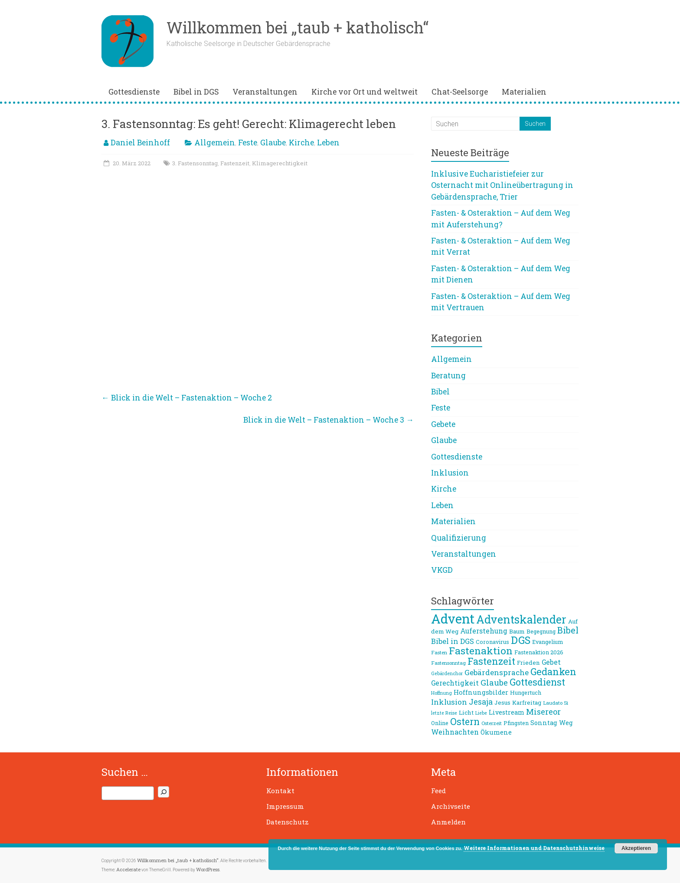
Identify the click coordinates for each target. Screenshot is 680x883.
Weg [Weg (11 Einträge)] (566, 723)
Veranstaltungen (265, 92)
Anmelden (448, 821)
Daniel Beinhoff (140, 143)
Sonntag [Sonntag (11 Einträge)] (543, 723)
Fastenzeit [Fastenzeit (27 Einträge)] (491, 661)
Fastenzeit (234, 163)
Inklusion (450, 473)
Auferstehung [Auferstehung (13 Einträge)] (483, 631)
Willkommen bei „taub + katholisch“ (297, 27)
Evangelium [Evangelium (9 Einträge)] (547, 641)
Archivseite (450, 806)
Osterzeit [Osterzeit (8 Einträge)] (491, 723)
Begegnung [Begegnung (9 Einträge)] (541, 631)
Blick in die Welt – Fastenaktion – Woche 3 (328, 420)
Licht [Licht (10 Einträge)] (466, 712)
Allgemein (214, 143)
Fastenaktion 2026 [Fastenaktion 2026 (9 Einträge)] (538, 652)
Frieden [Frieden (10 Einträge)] (528, 662)
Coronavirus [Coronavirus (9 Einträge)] (492, 641)
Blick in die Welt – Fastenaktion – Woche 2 (186, 398)
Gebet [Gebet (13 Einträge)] (551, 662)
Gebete (443, 424)
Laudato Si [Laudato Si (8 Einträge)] (555, 702)
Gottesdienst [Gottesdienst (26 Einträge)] (537, 682)
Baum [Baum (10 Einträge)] (517, 631)
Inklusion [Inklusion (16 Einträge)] (449, 702)
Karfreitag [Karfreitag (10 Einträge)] (526, 702)
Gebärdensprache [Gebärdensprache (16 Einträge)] (496, 672)
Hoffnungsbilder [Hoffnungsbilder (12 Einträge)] (481, 692)
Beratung (448, 376)
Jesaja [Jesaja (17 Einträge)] (481, 701)
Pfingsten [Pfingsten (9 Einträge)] (516, 722)
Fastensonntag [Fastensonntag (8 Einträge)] (448, 663)
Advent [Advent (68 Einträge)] (452, 618)
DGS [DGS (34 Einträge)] (520, 640)
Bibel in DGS (196, 92)
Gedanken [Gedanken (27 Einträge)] (553, 671)
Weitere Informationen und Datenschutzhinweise (534, 847)
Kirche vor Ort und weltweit (364, 92)
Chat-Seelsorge (460, 92)
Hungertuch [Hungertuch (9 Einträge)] (525, 692)
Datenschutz (287, 821)
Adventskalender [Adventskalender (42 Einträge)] (521, 619)
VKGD (442, 570)
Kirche (301, 143)
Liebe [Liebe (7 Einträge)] (481, 713)
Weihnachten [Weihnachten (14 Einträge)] (455, 731)
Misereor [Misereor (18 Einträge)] (543, 711)
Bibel (440, 392)
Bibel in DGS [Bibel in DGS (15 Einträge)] (452, 641)
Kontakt (280, 790)
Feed (438, 790)
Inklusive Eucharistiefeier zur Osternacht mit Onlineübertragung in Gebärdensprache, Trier (502, 185)
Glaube (273, 143)
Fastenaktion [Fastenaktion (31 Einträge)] (481, 650)
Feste (247, 143)
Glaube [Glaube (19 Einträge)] (494, 682)
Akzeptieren (636, 848)
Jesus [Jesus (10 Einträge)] (502, 702)
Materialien (524, 92)
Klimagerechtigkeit (279, 163)
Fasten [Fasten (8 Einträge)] (439, 652)
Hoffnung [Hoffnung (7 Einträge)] (441, 693)
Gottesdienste (134, 92)
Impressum (285, 806)
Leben (328, 143)
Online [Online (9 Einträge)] (439, 722)
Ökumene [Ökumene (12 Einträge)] (496, 732)
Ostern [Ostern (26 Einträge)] (465, 722)
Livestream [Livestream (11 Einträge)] (506, 712)
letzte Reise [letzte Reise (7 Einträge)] (444, 713)
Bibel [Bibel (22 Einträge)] (568, 630)
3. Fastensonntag (195, 163)
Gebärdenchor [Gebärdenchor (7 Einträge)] (447, 673)
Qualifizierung (458, 538)
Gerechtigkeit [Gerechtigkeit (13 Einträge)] (455, 683)
